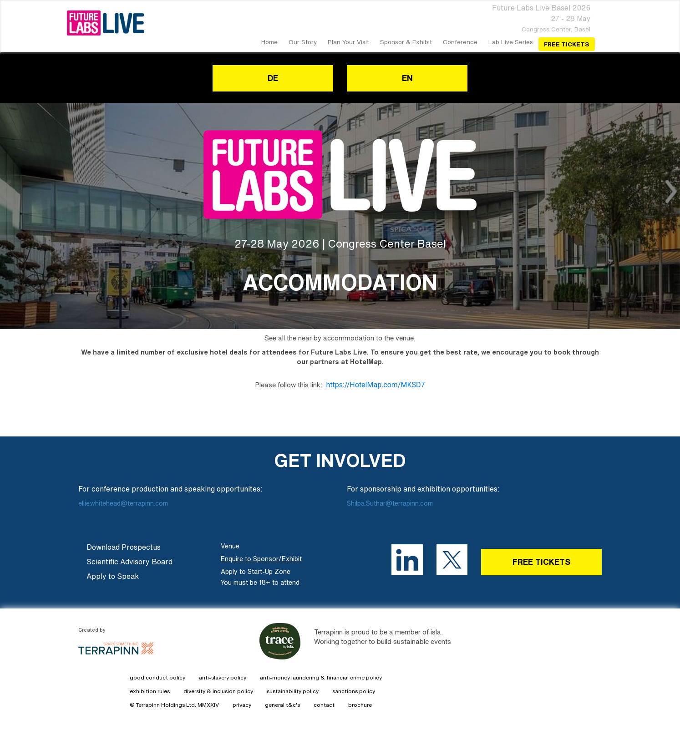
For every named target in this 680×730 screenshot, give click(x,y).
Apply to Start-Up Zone (255, 571)
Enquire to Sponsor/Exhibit (261, 559)
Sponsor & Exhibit (406, 42)
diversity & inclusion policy (218, 691)
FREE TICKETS (541, 562)
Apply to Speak (112, 576)
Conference (460, 42)
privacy (242, 705)
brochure (360, 705)
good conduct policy (157, 677)
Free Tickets (566, 44)
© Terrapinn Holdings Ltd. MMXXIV (174, 705)
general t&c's (282, 705)
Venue (230, 546)
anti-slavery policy (222, 677)
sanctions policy (353, 691)
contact (324, 705)
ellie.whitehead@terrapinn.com (124, 503)
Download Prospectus (123, 547)
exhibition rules (150, 691)
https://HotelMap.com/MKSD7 (375, 384)
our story (303, 42)
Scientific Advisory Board (129, 561)
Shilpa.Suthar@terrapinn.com (390, 503)
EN (407, 78)
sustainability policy (293, 691)
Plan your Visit (348, 42)
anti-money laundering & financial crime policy (321, 677)
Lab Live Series (510, 42)
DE (273, 78)
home (269, 42)
